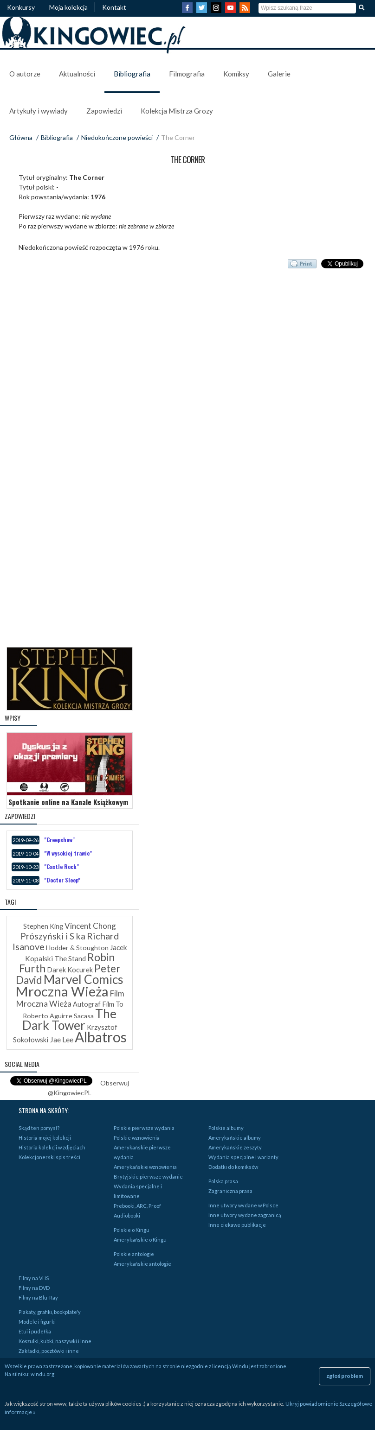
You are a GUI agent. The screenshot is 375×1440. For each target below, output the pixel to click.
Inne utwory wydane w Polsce (243, 1205)
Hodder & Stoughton (77, 948)
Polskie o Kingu (131, 1230)
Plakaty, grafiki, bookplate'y (50, 1312)
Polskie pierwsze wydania (144, 1128)
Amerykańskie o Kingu (140, 1240)
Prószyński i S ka (52, 936)
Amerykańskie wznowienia (145, 1167)
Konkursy (21, 7)
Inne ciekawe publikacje (237, 1225)
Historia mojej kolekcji (45, 1138)
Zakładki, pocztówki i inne (49, 1351)
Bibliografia (132, 74)
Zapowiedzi (104, 111)
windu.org (42, 1374)
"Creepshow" (59, 840)
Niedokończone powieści (117, 137)
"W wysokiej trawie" (68, 853)
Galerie (279, 74)
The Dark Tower (69, 1019)
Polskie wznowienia (137, 1138)
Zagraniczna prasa (230, 1191)
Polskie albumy (226, 1128)
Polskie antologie (134, 1254)
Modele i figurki (37, 1322)
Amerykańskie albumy (234, 1138)
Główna (20, 137)
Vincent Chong (90, 926)
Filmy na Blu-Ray (38, 1297)
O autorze (24, 74)
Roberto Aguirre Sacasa (58, 1016)
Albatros (101, 1036)
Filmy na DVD (34, 1288)
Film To (112, 1004)
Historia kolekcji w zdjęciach (52, 1147)
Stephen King (43, 926)
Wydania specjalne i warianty (243, 1157)
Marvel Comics (83, 979)
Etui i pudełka (35, 1331)
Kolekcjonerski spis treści (49, 1157)
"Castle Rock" (61, 866)
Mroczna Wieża (62, 991)
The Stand (70, 958)
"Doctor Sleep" (62, 880)
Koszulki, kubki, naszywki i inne (55, 1341)
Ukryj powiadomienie (311, 1403)
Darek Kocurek (70, 970)
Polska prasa (223, 1181)
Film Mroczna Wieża (70, 999)
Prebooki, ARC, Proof (137, 1206)
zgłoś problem (344, 1375)
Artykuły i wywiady (38, 111)
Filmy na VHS (34, 1278)
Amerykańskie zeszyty (235, 1147)
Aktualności (77, 74)
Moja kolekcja (68, 7)
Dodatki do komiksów (233, 1167)
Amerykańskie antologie (142, 1264)
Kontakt (114, 7)
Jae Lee (61, 1039)
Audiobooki (127, 1215)
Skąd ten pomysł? (39, 1128)
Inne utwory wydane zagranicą (244, 1215)
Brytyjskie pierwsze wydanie (148, 1177)
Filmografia (187, 74)
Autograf (87, 1004)
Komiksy (236, 74)
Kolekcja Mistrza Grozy (177, 111)
